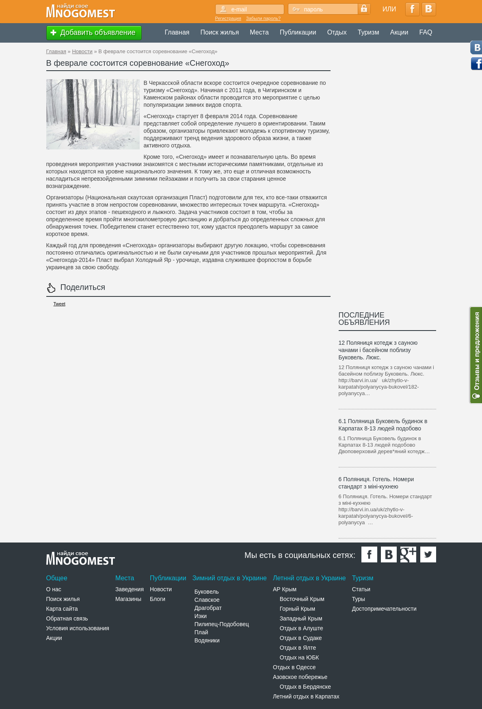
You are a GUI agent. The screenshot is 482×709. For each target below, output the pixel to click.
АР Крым (284, 589)
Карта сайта (62, 608)
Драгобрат (208, 608)
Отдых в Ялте (298, 647)
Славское (207, 600)
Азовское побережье (300, 677)
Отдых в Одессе (294, 667)
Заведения (129, 589)
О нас (53, 589)
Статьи (361, 589)
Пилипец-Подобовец (222, 624)
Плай (201, 632)
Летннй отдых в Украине (309, 578)
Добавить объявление (92, 33)
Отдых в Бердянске (305, 686)
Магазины (128, 599)
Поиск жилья (220, 32)
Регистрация (228, 18)
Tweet (59, 303)
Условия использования (77, 628)
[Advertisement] (194, 329)
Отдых (337, 32)
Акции (399, 32)
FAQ (425, 32)
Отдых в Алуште (301, 628)
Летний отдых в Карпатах (306, 696)
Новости (82, 51)
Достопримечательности (384, 608)
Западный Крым (301, 618)
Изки (201, 616)
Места (259, 32)
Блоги (157, 599)
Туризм (368, 32)
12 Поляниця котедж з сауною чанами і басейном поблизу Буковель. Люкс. (378, 350)
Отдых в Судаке (301, 638)
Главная (177, 32)
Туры (358, 599)
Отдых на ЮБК (299, 657)
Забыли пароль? (263, 18)
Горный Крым (297, 608)
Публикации (298, 32)
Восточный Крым (302, 599)
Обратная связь (67, 618)
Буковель (207, 591)
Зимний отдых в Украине (229, 578)
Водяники (207, 640)
